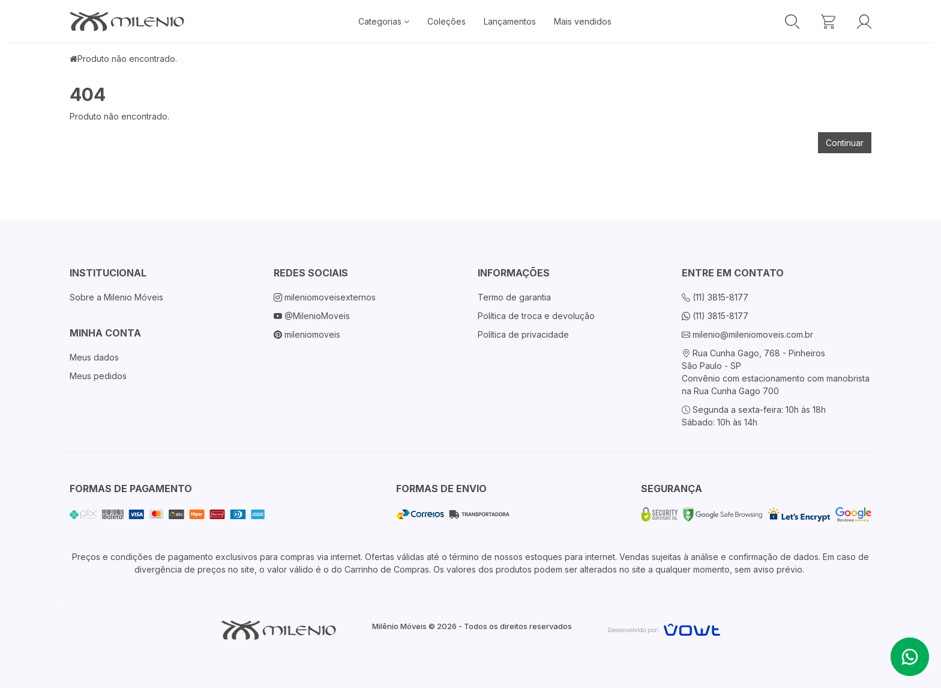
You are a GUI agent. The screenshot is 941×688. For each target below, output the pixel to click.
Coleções (446, 21)
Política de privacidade (523, 334)
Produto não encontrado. (127, 58)
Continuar (845, 143)
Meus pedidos (98, 376)
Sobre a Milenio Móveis (116, 297)
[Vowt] (664, 628)
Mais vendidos (583, 21)
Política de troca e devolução (536, 316)
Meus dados (94, 357)
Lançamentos (510, 21)
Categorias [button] (383, 21)
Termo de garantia (514, 297)
